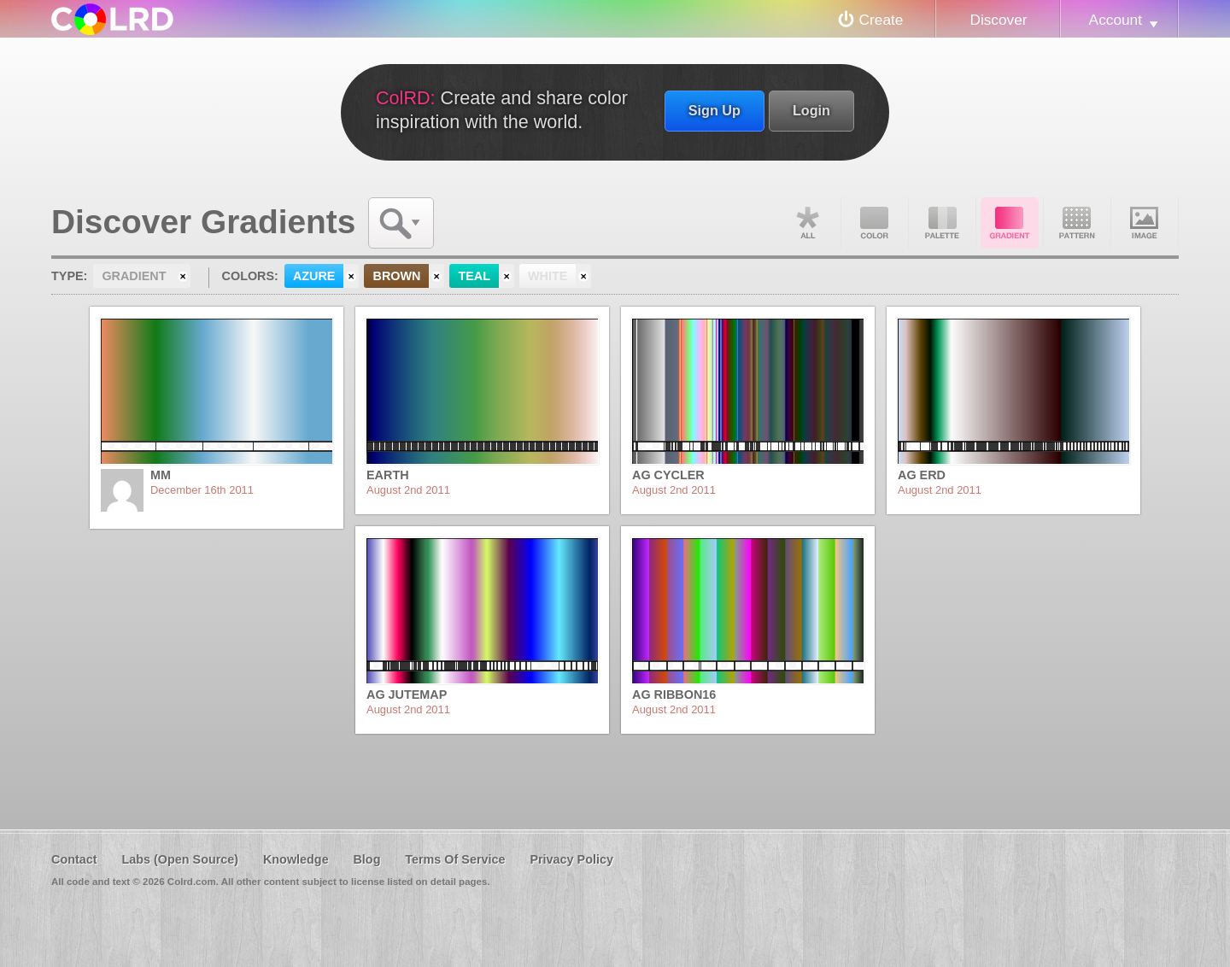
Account (1115, 19)
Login (811, 110)
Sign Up (714, 110)
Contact (74, 859)
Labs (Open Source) (179, 859)
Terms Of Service (455, 859)
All (807, 223)
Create (881, 19)
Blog (366, 859)
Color (875, 223)
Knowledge (296, 859)
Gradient (1010, 223)
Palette (942, 223)
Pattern (1077, 223)
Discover (998, 19)
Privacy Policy (571, 859)
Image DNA (1145, 223)
